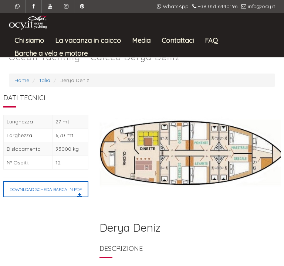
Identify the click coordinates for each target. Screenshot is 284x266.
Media (141, 40)
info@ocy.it (258, 6)
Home (21, 80)
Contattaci (178, 40)
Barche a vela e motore (51, 53)
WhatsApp (173, 6)
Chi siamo (29, 40)
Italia (44, 80)
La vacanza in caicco (88, 40)
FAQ (211, 40)
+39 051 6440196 (214, 6)
